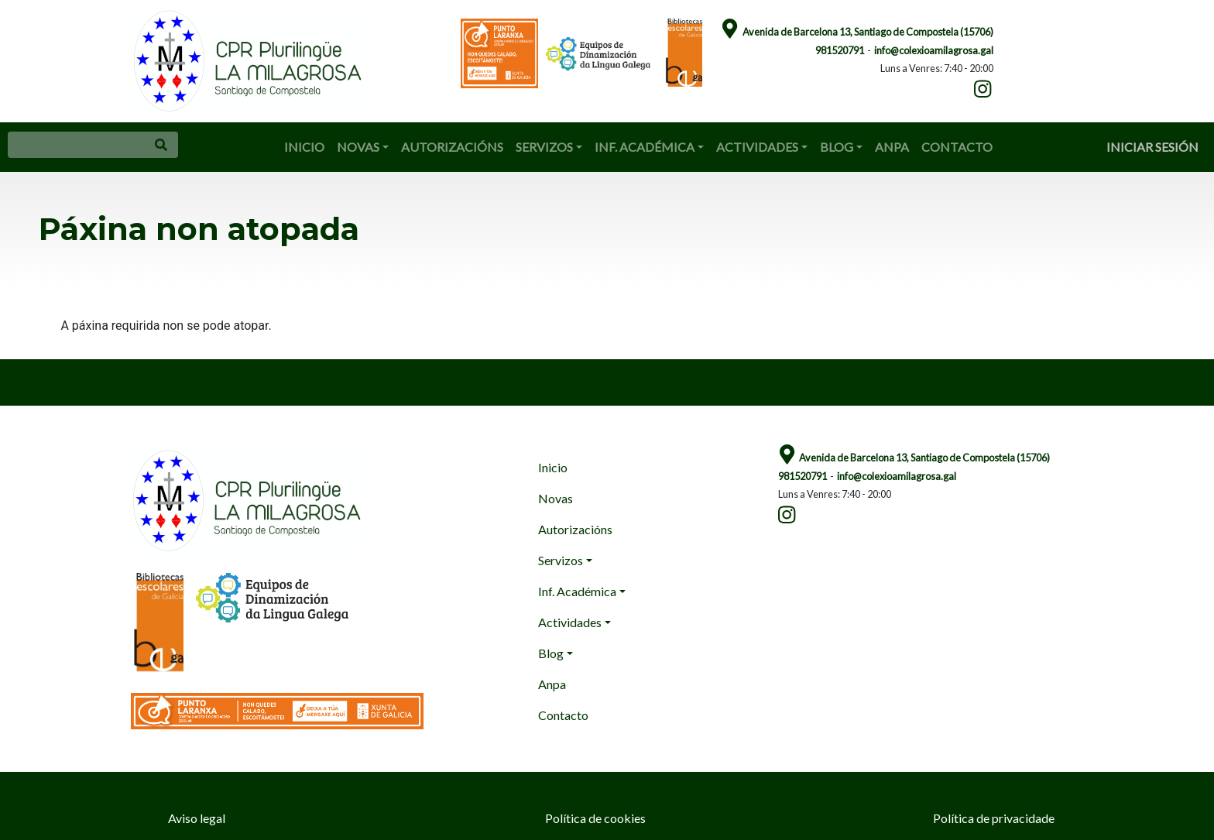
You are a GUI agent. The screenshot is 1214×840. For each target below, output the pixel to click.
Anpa (892, 146)
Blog (836, 146)
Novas (358, 146)
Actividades (757, 146)
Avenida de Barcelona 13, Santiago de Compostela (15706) (867, 32)
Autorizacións (452, 146)
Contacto (957, 146)
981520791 (839, 50)
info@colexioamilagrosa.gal (933, 50)
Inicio (304, 146)
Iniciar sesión (1152, 146)
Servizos (544, 146)
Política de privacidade (994, 818)
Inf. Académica (644, 146)
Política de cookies (595, 818)
